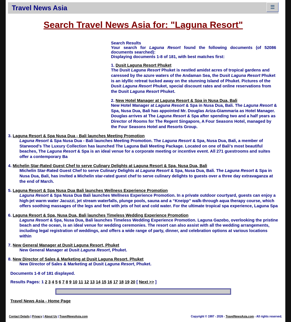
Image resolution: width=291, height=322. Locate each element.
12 (86, 282)
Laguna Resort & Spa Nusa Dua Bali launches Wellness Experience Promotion (90, 190)
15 (104, 282)
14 (98, 282)
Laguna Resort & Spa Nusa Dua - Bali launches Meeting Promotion (79, 136)
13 (92, 282)
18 (121, 282)
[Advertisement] (59, 80)
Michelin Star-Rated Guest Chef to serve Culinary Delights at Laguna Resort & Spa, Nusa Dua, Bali (110, 165)
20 (133, 282)
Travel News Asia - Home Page (40, 301)
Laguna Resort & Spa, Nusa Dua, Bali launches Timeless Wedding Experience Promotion (100, 215)
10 (75, 282)
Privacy (37, 316)
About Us (50, 316)
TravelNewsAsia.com (73, 316)
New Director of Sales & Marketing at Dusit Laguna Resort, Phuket (78, 259)
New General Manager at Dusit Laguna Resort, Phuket (66, 245)
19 (127, 282)
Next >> (146, 282)
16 (109, 282)
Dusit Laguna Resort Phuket (143, 65)
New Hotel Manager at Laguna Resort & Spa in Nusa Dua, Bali (176, 100)
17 (115, 282)
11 (80, 282)
